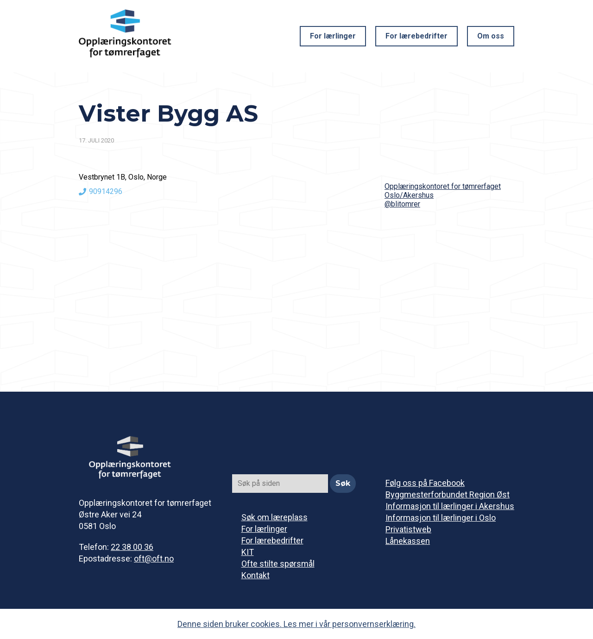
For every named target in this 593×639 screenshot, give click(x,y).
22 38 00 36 (132, 547)
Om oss (490, 36)
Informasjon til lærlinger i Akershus (449, 506)
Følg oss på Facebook (425, 483)
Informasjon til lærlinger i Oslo (440, 518)
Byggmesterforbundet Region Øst (447, 494)
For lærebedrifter (416, 36)
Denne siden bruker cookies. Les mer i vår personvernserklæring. (296, 624)
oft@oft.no (154, 558)
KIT (247, 552)
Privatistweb (408, 529)
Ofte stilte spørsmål (278, 563)
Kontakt (255, 575)
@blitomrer (402, 204)
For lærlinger (333, 36)
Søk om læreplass (274, 517)
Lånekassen (407, 541)
